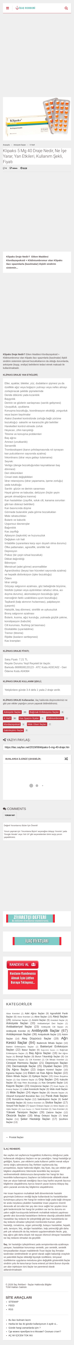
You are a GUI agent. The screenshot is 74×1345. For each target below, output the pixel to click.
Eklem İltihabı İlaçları (17, 1076)
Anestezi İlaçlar (57, 1020)
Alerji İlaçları (60, 1016)
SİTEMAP (13, 1301)
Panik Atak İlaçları (57, 1095)
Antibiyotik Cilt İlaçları (52, 1027)
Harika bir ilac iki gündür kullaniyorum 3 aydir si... (33, 1324)
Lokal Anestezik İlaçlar (34, 1089)
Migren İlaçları (39, 1092)
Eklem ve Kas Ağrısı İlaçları (45, 1073)
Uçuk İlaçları (26, 1109)
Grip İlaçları (45, 1079)
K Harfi (32, 145)
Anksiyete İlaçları (20, 145)
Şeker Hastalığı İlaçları (35, 1119)
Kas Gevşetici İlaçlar (52, 1082)
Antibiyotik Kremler (16, 1031)
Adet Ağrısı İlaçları (35, 1013)
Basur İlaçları (29, 1050)
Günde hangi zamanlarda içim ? (25, 1327)
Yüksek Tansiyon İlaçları (22, 1112)
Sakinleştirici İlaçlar (47, 1099)
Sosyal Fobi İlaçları (15, 1105)
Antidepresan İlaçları (18, 1034)
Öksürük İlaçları (16, 1115)
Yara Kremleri (58, 1109)
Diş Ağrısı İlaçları (17, 1069)
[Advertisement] (37, 55)
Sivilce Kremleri (34, 1103)
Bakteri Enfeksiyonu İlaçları (20, 1047)
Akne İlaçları (40, 1016)
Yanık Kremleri (41, 1109)
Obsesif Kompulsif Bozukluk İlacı (23, 1096)
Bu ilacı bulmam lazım (20, 1320)
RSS (11, 1309)
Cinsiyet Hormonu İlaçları (22, 1062)
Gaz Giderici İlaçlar (25, 1080)
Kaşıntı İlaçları (15, 1086)
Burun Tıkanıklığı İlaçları (47, 1056)
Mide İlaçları (17, 1092)
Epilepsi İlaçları (40, 1076)
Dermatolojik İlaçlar (24, 1066)
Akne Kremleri (23, 1017)
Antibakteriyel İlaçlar (19, 1026)
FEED (12, 1305)
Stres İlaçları (59, 1106)
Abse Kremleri (13, 1013)
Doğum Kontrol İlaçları (49, 1069)
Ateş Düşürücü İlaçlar (36, 1038)
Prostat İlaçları (16, 1137)
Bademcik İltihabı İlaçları (50, 1043)
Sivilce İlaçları (53, 1102)
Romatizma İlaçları (21, 1099)
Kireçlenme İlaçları (39, 1086)
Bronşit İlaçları (23, 1056)
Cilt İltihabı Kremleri (54, 1060)
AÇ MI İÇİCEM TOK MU (21, 1335)
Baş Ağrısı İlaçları (40, 1053)
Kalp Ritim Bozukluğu (27, 1083)
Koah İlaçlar (59, 1086)
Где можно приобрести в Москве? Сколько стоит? (35, 1331)
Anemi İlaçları (39, 1020)
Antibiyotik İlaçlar (45, 1031)
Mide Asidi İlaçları (59, 1089)
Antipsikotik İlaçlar (47, 1034)
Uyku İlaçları (12, 1109)
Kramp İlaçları (12, 1089)
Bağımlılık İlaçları (48, 1050)
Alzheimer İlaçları (20, 1020)
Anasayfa (6, 145)
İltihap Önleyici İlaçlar (45, 1115)
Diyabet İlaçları (52, 1066)
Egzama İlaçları (14, 1073)
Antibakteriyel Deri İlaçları (50, 1023)
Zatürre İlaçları (54, 1112)
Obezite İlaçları (57, 1093)
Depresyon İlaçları (56, 1062)
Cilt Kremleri (35, 1060)
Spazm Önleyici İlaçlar (40, 1106)
